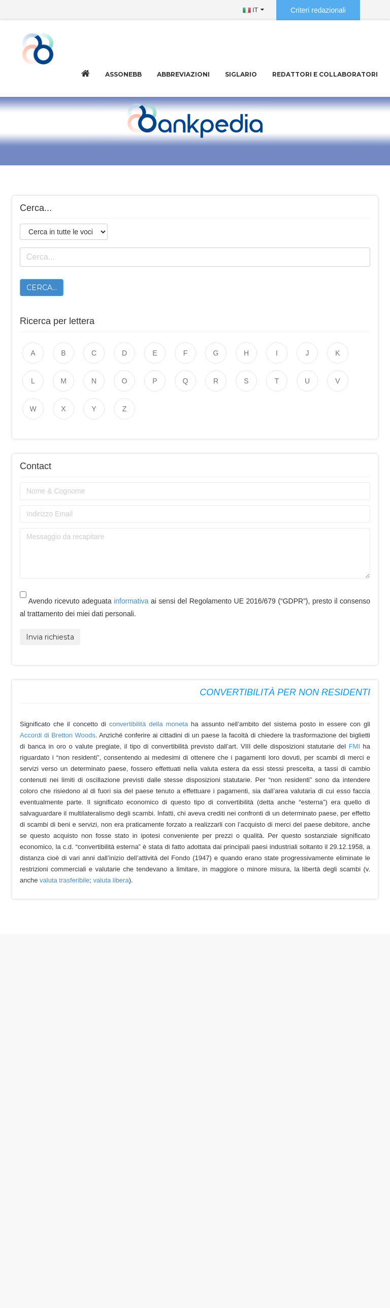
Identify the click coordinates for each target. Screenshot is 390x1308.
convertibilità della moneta (148, 724)
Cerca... (41, 287)
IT (250, 10)
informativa (131, 601)
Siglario (241, 74)
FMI (356, 746)
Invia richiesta (50, 637)
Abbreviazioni (183, 74)
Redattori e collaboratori (325, 74)
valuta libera (111, 880)
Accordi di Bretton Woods (57, 735)
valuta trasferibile (64, 880)
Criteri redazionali (318, 10)
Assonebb (123, 74)
